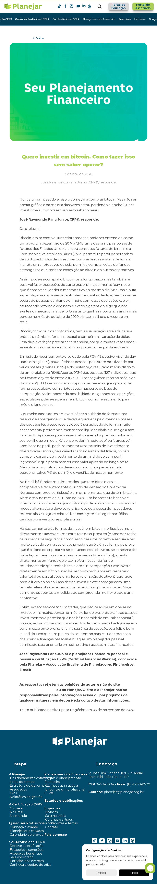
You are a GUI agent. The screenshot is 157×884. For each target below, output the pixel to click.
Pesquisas (125, 19)
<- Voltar (38, 38)
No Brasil (17, 812)
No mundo (18, 816)
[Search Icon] (99, 6)
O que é (16, 808)
